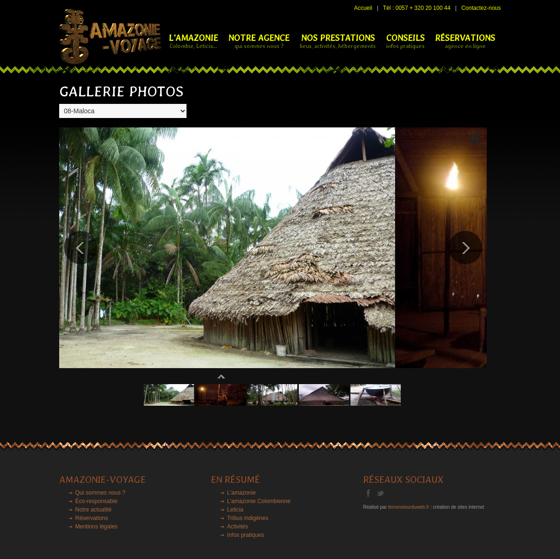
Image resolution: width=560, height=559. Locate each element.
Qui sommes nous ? (100, 492)
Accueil (363, 8)
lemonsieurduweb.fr (408, 507)
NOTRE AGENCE (258, 41)
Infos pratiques (245, 535)
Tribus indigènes (247, 518)
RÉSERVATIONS (465, 41)
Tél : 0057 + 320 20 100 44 (417, 8)
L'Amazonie (193, 41)
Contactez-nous (481, 8)
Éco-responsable (96, 501)
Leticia (235, 509)
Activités (237, 526)
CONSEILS (405, 41)
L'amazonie (241, 492)
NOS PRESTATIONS (338, 41)
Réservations (91, 518)
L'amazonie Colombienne (258, 501)
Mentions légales (96, 526)
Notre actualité (93, 509)
